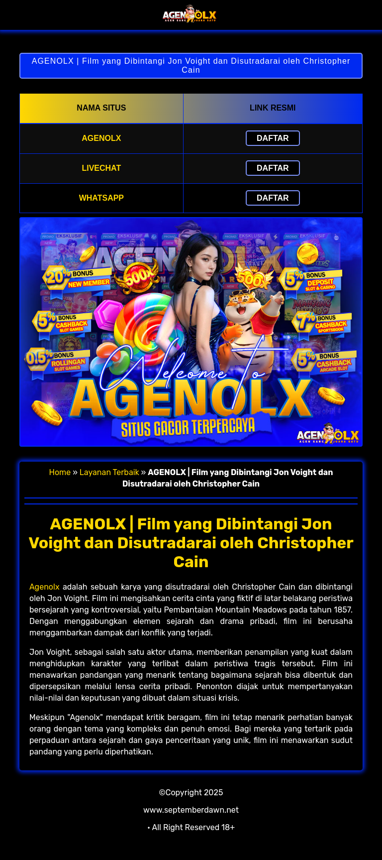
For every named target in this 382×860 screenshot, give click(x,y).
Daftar (273, 138)
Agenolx (44, 587)
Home (60, 472)
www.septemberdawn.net (191, 810)
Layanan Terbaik (109, 472)
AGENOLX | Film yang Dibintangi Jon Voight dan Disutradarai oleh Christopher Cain (191, 65)
